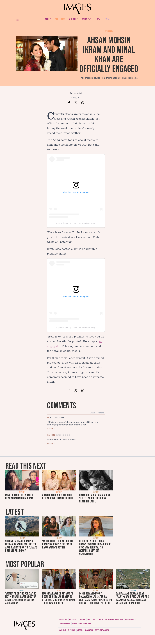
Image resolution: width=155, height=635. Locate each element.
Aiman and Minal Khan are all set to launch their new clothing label (95, 498)
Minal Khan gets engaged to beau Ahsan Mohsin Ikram (20, 496)
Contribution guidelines (81, 624)
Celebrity (60, 19)
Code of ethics (130, 619)
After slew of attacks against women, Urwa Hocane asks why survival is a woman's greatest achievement (95, 547)
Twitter (82, 619)
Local (98, 19)
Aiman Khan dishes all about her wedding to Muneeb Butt (58, 496)
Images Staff (77, 93)
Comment (87, 19)
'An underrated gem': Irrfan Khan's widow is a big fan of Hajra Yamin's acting (57, 544)
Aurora (80, 630)
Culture (73, 19)
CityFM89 (71, 630)
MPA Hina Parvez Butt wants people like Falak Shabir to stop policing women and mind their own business (59, 598)
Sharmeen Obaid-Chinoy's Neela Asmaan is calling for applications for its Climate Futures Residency (21, 546)
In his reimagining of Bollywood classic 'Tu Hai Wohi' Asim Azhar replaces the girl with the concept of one (95, 598)
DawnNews (89, 630)
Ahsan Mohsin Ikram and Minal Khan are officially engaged (108, 55)
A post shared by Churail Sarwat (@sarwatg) (75, 223)
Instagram (91, 619)
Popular (100, 413)
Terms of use (65, 624)
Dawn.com (62, 630)
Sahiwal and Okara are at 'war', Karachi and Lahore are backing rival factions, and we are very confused (132, 598)
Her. (108, 19)
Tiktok (100, 619)
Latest (47, 19)
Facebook (72, 619)
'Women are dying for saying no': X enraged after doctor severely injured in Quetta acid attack (20, 598)
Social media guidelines (114, 619)
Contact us (62, 619)
